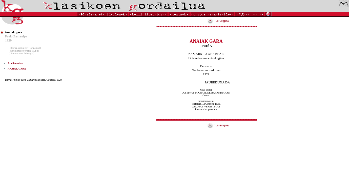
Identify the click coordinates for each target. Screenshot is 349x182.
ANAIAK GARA (17, 68)
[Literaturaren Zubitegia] (21, 53)
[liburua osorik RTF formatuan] (25, 48)
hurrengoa (218, 20)
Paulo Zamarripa (16, 36)
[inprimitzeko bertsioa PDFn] (24, 50)
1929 (8, 40)
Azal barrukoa (16, 63)
